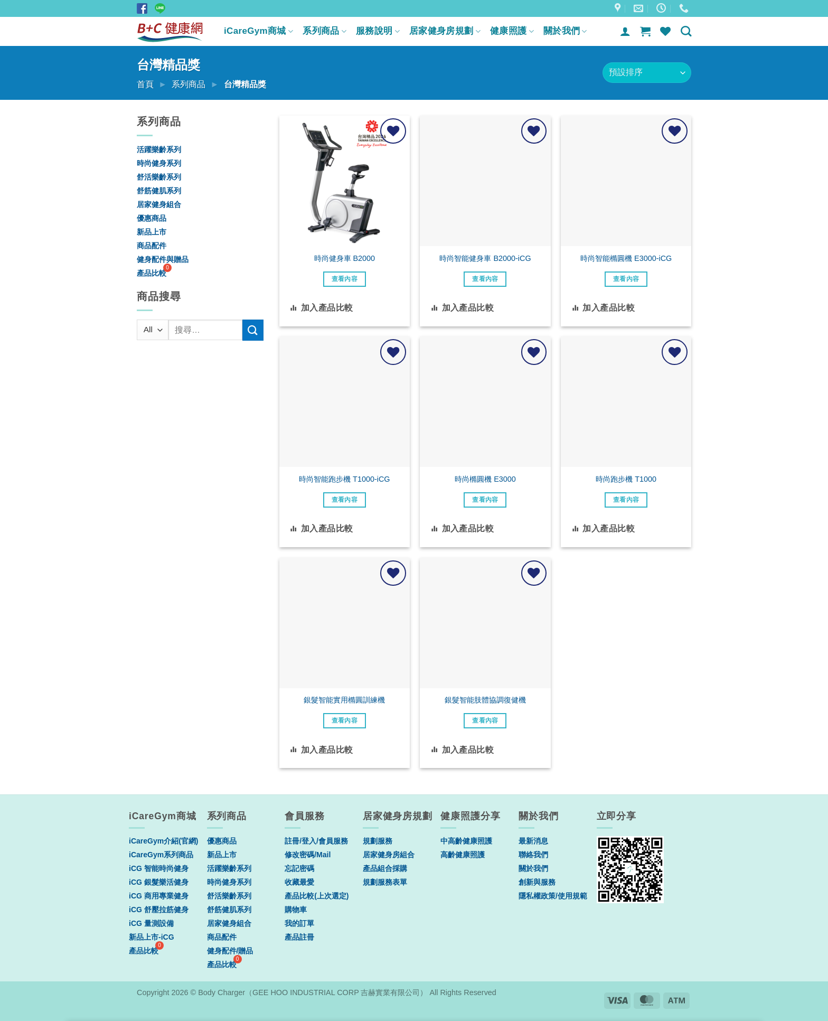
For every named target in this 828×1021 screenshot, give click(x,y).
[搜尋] (686, 31)
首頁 (145, 84)
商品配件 (151, 245)
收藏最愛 (299, 882)
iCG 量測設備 (151, 923)
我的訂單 (299, 923)
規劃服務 (377, 841)
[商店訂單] (647, 72)
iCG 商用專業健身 (159, 896)
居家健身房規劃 (445, 31)
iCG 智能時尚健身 (159, 868)
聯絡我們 (533, 854)
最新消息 (533, 841)
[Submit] (253, 330)
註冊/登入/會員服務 (316, 841)
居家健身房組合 (389, 854)
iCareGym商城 (258, 31)
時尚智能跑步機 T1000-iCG (344, 479)
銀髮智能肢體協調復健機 (485, 700)
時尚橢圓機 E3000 (485, 479)
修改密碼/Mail (308, 854)
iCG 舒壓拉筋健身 (159, 909)
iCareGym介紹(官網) (163, 841)
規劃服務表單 (385, 882)
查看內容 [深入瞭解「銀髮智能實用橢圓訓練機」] (344, 720)
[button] (645, 31)
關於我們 (565, 31)
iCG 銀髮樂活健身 (159, 882)
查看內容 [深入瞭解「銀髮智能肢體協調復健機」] (485, 720)
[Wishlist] (665, 31)
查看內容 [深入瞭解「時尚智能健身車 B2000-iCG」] (485, 279)
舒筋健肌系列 (159, 190)
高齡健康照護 (462, 854)
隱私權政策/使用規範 (553, 896)
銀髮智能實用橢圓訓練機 (344, 700)
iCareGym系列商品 (161, 854)
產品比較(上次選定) (317, 896)
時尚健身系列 (159, 163)
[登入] (625, 31)
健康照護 (512, 31)
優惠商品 (151, 218)
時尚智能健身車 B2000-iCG (485, 258)
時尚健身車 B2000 (344, 258)
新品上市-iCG (151, 937)
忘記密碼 (299, 868)
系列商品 (324, 31)
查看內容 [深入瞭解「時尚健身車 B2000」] (344, 279)
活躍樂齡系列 (159, 149)
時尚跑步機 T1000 (626, 479)
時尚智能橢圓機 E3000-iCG (626, 258)
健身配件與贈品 (163, 259)
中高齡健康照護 (466, 841)
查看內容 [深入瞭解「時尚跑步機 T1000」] (626, 500)
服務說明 (378, 31)
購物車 (296, 909)
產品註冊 (299, 937)
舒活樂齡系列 (159, 177)
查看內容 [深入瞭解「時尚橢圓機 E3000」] (485, 500)
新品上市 (151, 232)
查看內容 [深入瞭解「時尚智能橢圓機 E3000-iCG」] (626, 279)
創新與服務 (537, 882)
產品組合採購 (385, 868)
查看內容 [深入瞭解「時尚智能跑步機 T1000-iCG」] (344, 500)
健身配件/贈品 (230, 951)
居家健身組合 (159, 204)
